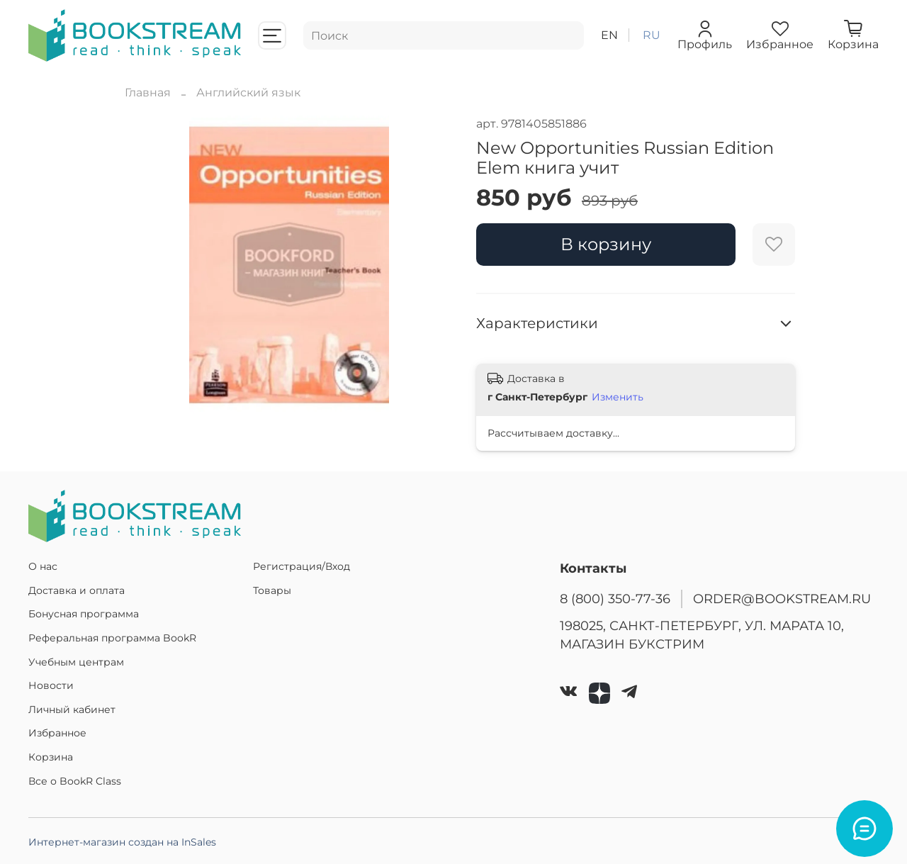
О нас (42, 566)
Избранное (57, 732)
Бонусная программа (83, 613)
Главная (148, 92)
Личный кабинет (72, 709)
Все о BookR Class (74, 781)
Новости (51, 685)
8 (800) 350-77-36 (615, 598)
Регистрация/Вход (301, 566)
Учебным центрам (76, 662)
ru (651, 35)
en (609, 35)
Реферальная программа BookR (112, 638)
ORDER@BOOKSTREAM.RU (782, 598)
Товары (272, 590)
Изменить (617, 397)
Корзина (50, 757)
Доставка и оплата (76, 590)
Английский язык (248, 92)
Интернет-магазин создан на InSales (122, 842)
